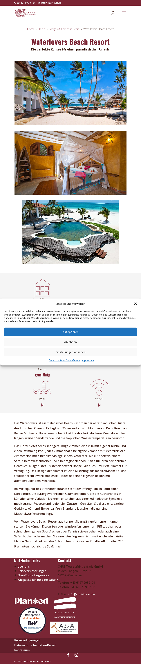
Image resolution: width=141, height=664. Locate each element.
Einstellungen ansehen (71, 352)
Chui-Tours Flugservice (33, 575)
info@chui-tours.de (81, 594)
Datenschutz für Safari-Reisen (64, 360)
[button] (135, 303)
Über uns (23, 566)
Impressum (88, 360)
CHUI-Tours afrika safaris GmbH (36, 661)
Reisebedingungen (27, 640)
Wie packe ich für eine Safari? (37, 580)
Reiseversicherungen (31, 571)
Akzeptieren (71, 332)
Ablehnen (70, 342)
